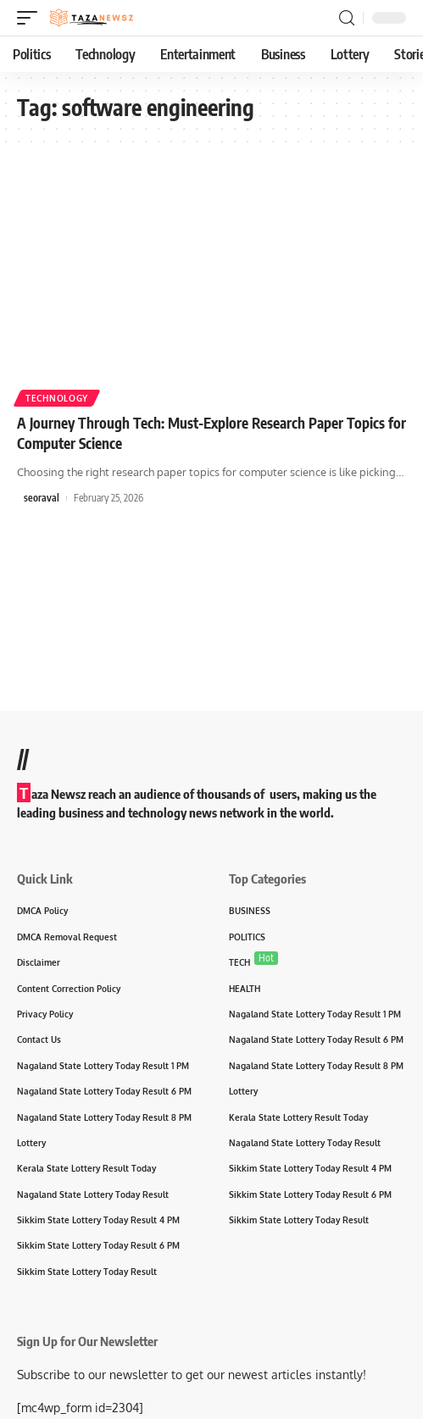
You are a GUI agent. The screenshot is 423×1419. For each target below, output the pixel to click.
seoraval (41, 497)
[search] (347, 18)
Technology (56, 398)
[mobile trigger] (31, 18)
